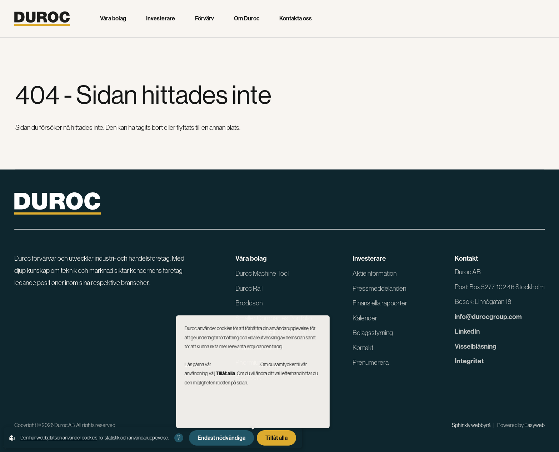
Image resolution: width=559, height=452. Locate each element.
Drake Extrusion (256, 348)
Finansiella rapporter (380, 303)
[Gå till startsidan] (42, 18)
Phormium (249, 362)
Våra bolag (113, 18)
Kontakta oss (295, 18)
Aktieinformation (374, 273)
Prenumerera (371, 362)
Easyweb (534, 425)
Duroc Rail (249, 288)
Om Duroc (246, 18)
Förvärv (204, 18)
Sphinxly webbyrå (471, 425)
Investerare (160, 18)
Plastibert (248, 377)
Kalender (365, 318)
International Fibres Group (270, 332)
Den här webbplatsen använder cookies (58, 438)
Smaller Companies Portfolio (273, 318)
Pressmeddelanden (379, 288)
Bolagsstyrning (373, 332)
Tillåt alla (276, 437)
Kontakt (363, 348)
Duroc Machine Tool (262, 273)
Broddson (249, 303)
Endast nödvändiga (221, 437)
